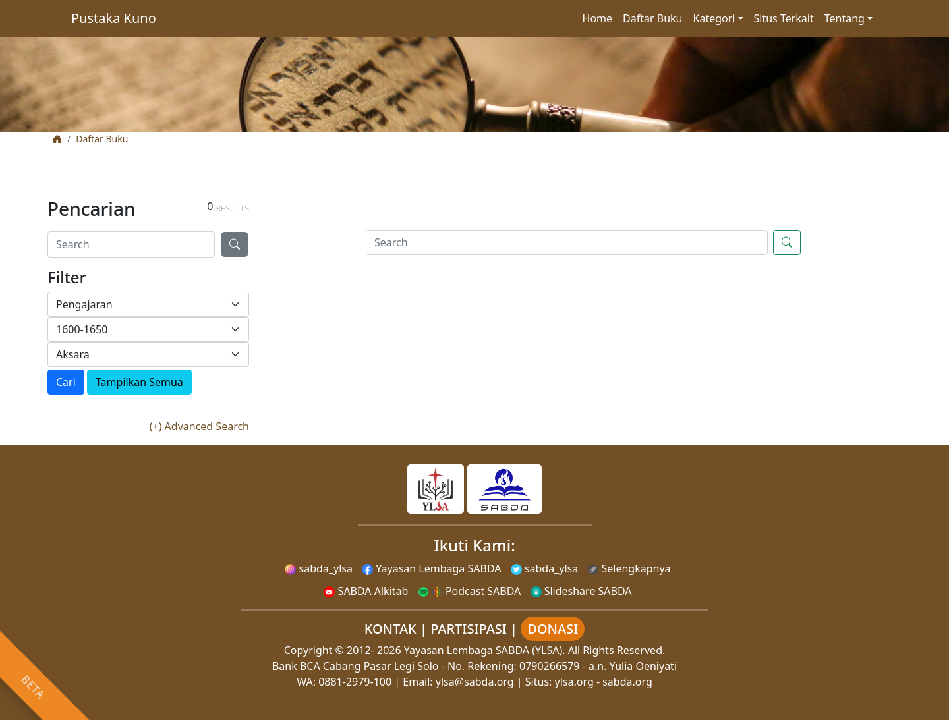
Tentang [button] (844, 18)
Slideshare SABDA (581, 591)
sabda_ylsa (319, 568)
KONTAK (390, 629)
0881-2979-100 (354, 682)
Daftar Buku (652, 18)
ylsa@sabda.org (475, 682)
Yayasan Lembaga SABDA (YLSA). (484, 650)
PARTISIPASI (468, 629)
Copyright (308, 650)
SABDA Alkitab (366, 591)
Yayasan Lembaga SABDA (431, 568)
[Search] (131, 244)
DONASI (552, 629)
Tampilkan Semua (139, 382)
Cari (66, 382)
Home (598, 18)
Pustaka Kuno (113, 18)
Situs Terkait (784, 18)
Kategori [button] (714, 18)
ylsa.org (574, 682)
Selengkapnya (628, 568)
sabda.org (627, 682)
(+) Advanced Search (199, 426)
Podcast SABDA (469, 591)
